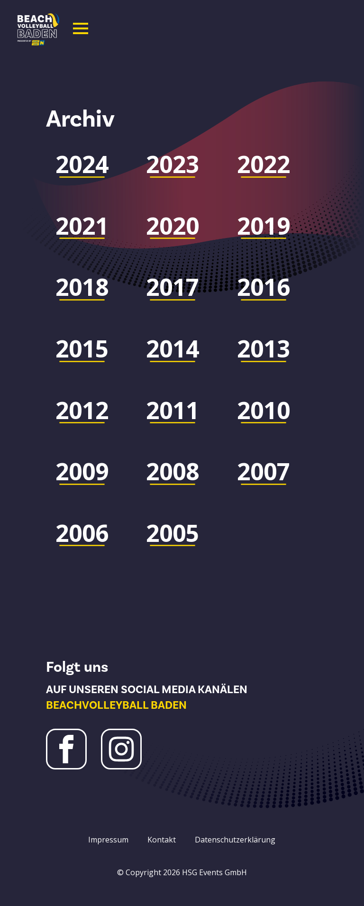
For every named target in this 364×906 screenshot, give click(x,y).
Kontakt (161, 839)
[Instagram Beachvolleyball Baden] (121, 749)
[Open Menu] (80, 28)
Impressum (108, 839)
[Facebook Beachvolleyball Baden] (66, 749)
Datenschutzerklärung (235, 839)
